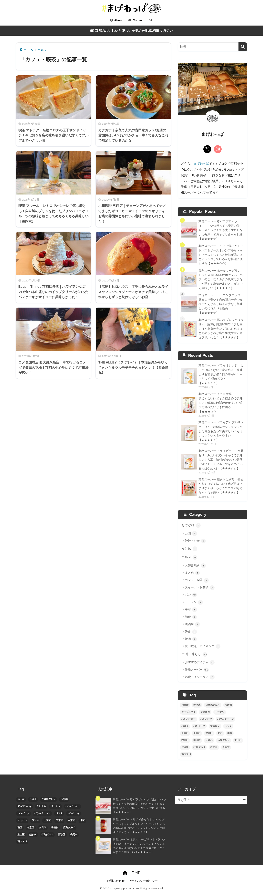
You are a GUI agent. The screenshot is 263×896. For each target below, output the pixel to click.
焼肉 (191, 642)
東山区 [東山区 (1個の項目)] (237, 743)
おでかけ (191, 528)
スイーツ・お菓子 (200, 591)
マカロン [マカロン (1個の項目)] (215, 729)
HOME (131, 876)
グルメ (189, 560)
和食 (191, 620)
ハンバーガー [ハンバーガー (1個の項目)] (188, 722)
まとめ (189, 552)
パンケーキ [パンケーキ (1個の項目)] (199, 729)
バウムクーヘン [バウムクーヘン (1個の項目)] (225, 722)
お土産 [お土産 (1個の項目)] (184, 708)
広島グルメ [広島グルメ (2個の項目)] (223, 743)
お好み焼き (195, 569)
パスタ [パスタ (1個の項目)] (184, 729)
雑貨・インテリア (200, 680)
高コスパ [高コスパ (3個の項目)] (186, 757)
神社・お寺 (195, 544)
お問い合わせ (116, 884)
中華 (191, 613)
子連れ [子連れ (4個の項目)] (209, 743)
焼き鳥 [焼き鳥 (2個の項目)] (184, 750)
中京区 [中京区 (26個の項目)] (209, 736)
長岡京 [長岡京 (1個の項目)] (225, 750)
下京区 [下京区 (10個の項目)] (196, 736)
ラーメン (194, 605)
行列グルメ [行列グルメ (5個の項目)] (199, 750)
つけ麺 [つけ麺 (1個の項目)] (228, 708)
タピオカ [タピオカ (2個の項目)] (205, 715)
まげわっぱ (201, 163)
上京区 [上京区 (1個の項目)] (184, 736)
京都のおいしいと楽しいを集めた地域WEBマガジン (131, 31)
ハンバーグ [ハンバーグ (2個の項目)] (206, 722)
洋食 (191, 635)
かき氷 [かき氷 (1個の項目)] (196, 708)
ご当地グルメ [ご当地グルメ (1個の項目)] (213, 708)
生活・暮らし (194, 657)
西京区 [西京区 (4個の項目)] (213, 750)
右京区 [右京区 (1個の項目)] (184, 743)
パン (191, 598)
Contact (136, 20)
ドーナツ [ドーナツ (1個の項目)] (219, 715)
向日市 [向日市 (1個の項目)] (196, 743)
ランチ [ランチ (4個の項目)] (228, 729)
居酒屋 (192, 627)
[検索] (242, 46)
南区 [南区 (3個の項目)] (229, 736)
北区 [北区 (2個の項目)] (220, 736)
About (116, 20)
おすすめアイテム (200, 666)
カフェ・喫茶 (197, 583)
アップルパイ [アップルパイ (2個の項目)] (188, 715)
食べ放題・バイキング (202, 649)
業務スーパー (197, 673)
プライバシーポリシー (143, 884)
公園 (191, 536)
